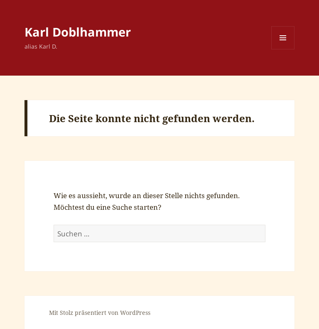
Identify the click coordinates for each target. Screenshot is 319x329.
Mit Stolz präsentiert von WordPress (99, 313)
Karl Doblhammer (78, 32)
